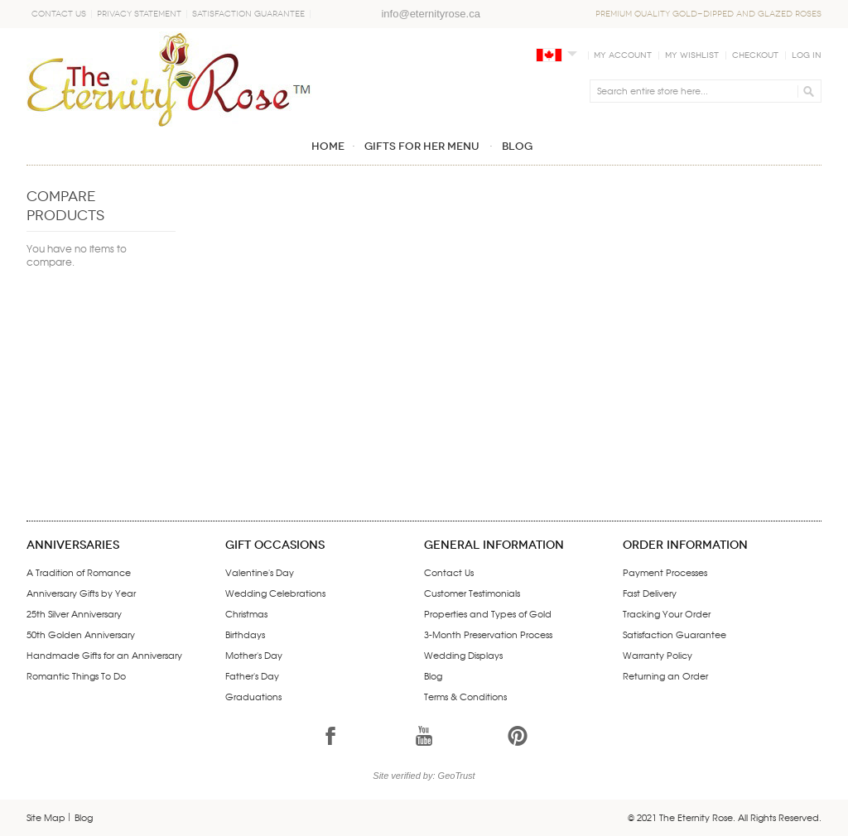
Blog (433, 675)
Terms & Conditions (465, 696)
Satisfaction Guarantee (248, 14)
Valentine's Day (259, 572)
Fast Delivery (650, 592)
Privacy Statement (139, 14)
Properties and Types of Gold (488, 613)
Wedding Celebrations (275, 592)
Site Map (45, 817)
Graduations (253, 696)
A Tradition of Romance (78, 572)
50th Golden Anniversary (80, 634)
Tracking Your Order (667, 613)
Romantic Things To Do (76, 675)
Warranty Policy (657, 654)
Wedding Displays (463, 654)
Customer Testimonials (472, 592)
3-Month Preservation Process (488, 634)
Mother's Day (253, 654)
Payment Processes (665, 572)
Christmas (246, 613)
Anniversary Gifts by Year (81, 592)
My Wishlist (692, 55)
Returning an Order (665, 675)
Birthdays (245, 634)
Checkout (755, 55)
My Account (623, 55)
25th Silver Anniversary (74, 613)
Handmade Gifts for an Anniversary (104, 654)
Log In (807, 55)
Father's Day (252, 675)
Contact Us (58, 14)
